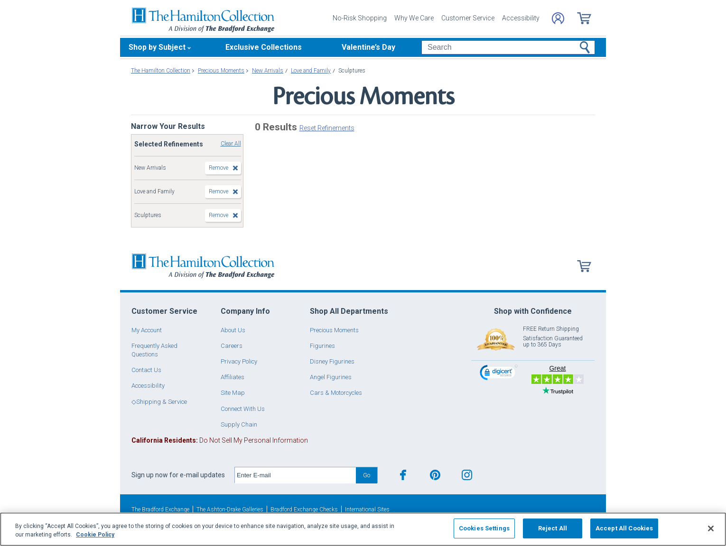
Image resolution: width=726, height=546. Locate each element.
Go (366, 475)
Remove (218, 167)
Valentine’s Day (368, 47)
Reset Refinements (326, 128)
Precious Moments (334, 330)
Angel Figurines (331, 377)
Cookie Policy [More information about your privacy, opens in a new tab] (95, 534)
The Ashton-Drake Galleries (229, 509)
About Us (233, 330)
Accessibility (521, 18)
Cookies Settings (484, 528)
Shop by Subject (157, 47)
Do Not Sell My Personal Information (219, 440)
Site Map (233, 392)
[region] (363, 529)
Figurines (322, 345)
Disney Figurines (332, 361)
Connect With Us (243, 408)
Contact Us (146, 369)
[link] (499, 373)
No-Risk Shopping (360, 18)
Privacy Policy (239, 361)
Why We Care (414, 18)
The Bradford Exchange (160, 509)
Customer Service (467, 18)
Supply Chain (239, 424)
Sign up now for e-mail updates (178, 475)
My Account (146, 330)
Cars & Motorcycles (336, 392)
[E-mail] (295, 475)
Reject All (552, 528)
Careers (231, 345)
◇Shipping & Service (159, 401)
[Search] (508, 47)
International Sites (367, 509)
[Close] (710, 528)
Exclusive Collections (263, 47)
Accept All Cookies (624, 528)
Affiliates (232, 377)
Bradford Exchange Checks (304, 509)
